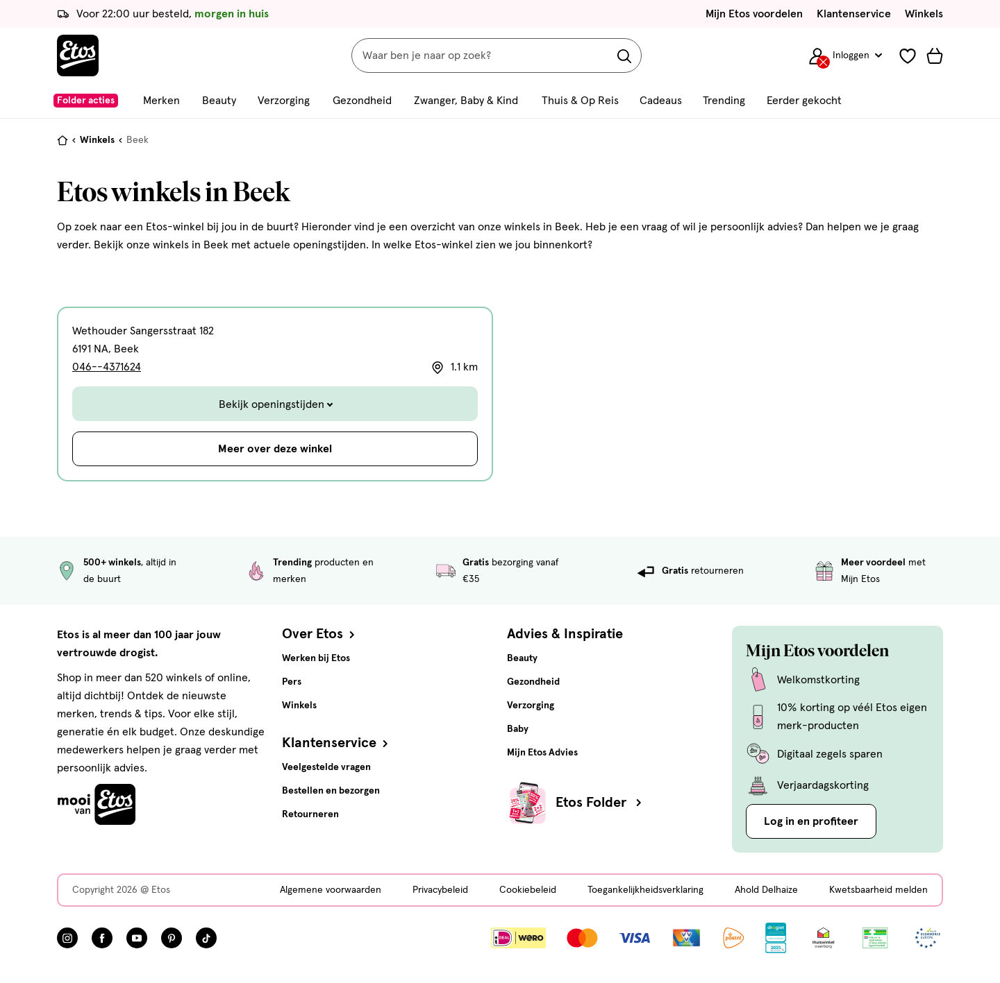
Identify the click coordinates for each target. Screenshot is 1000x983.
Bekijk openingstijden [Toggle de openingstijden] (276, 404)
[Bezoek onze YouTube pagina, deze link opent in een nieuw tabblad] (136, 938)
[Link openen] (776, 938)
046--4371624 (106, 367)
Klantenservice (854, 13)
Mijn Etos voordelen (754, 13)
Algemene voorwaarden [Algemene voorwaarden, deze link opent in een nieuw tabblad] (330, 890)
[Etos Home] (78, 55)
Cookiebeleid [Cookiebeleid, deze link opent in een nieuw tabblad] (527, 890)
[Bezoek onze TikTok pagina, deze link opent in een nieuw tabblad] (206, 938)
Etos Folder (600, 803)
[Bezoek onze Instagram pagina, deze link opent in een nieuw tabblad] (67, 938)
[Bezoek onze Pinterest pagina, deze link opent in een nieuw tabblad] (171, 938)
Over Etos (320, 634)
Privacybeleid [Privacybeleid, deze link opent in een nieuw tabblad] (440, 890)
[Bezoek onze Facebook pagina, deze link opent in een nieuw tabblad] (102, 938)
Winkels (924, 13)
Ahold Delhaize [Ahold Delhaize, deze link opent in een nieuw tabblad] (766, 890)
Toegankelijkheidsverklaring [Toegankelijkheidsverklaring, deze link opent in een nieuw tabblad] (645, 890)
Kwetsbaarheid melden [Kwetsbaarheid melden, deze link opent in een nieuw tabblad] (878, 890)
